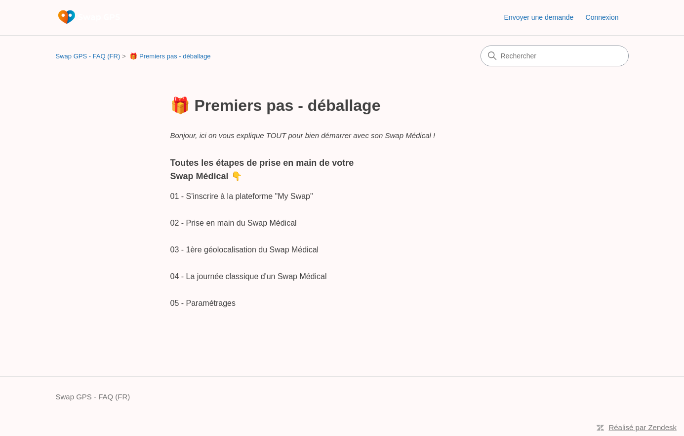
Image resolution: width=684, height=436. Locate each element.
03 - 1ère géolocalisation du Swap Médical (244, 249)
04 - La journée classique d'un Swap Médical (248, 276)
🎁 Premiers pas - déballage (169, 56)
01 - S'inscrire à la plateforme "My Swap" (241, 196)
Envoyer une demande (539, 17)
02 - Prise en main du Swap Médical (233, 223)
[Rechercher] (554, 56)
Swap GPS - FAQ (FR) (88, 56)
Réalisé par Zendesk (642, 427)
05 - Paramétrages (203, 303)
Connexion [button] (602, 17)
